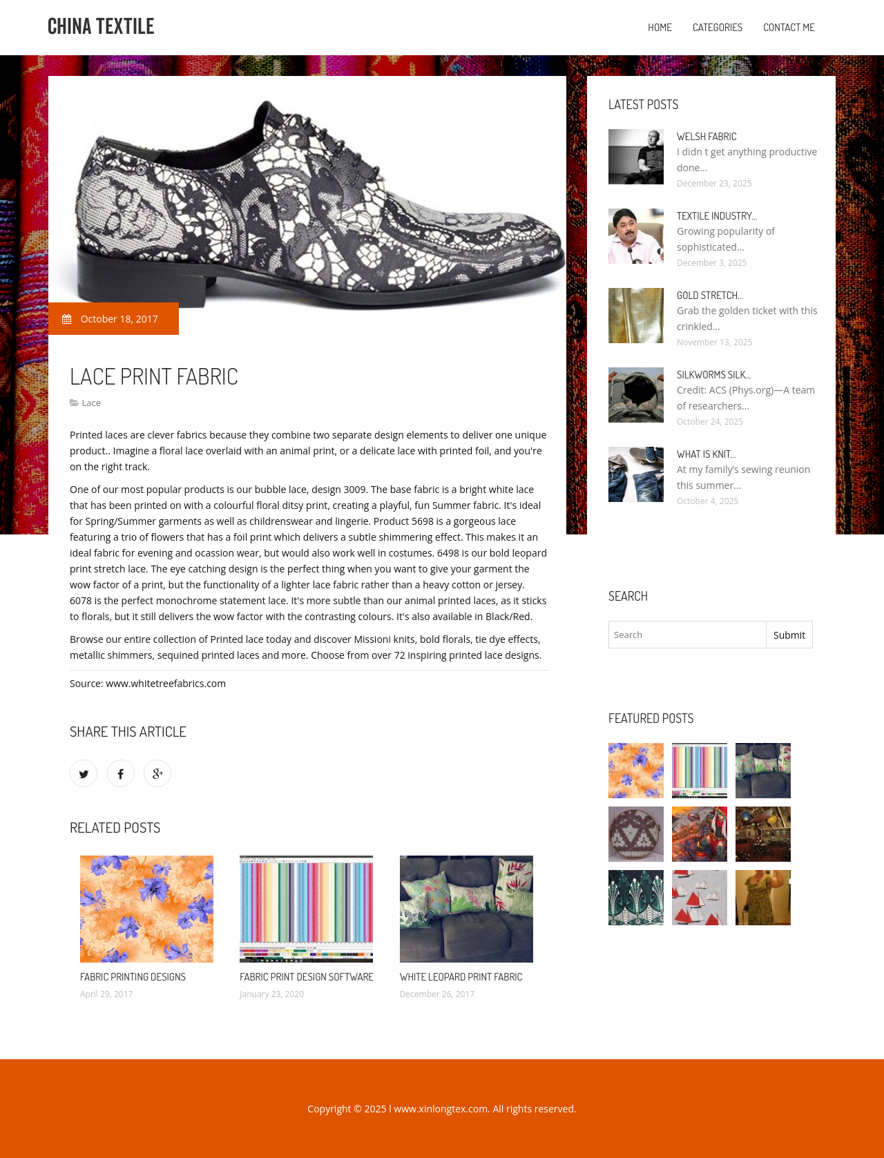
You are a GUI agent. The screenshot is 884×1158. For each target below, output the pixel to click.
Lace (91, 402)
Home (660, 27)
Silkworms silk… (714, 374)
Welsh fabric (707, 136)
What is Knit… (706, 454)
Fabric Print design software (307, 976)
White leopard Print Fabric (461, 976)
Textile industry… (717, 215)
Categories (717, 27)
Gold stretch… (710, 295)
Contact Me (789, 27)
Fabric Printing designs (133, 976)
